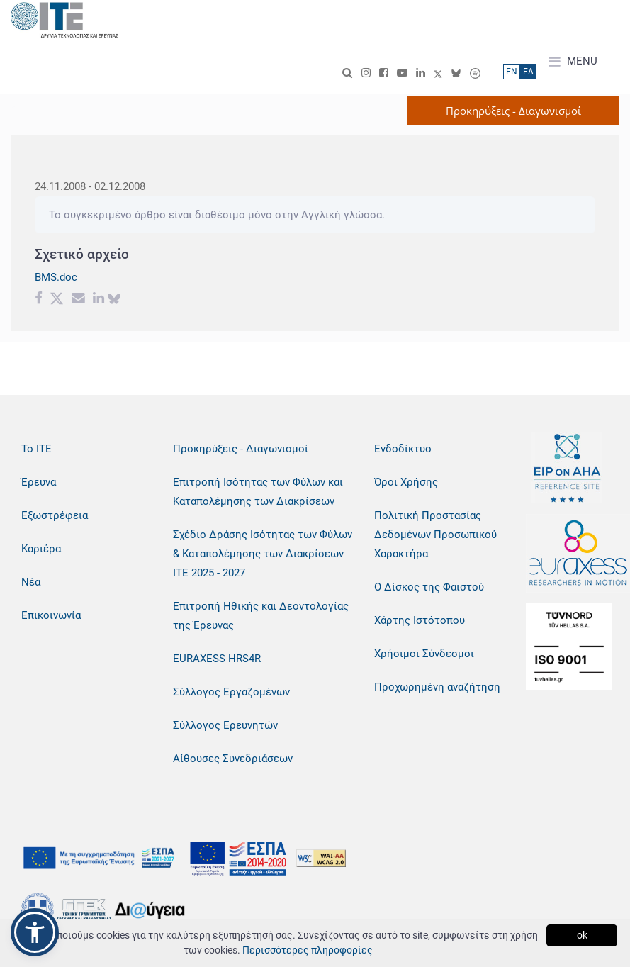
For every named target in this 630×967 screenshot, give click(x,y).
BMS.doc (56, 277)
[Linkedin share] (98, 300)
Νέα (30, 582)
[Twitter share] (56, 300)
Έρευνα (38, 482)
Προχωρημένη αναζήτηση (437, 687)
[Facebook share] (39, 300)
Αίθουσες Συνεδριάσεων (233, 758)
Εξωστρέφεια (54, 515)
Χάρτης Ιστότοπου (419, 620)
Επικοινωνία (51, 615)
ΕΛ (528, 72)
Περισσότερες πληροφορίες (307, 950)
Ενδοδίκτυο (403, 448)
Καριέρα (41, 548)
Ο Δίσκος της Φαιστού (429, 587)
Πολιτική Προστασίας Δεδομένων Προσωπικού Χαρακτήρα (435, 534)
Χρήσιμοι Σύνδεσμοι (424, 653)
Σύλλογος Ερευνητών (225, 725)
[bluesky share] (114, 300)
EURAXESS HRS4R (217, 658)
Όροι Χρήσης (406, 482)
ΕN (511, 72)
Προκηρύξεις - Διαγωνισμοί (240, 448)
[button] (34, 932)
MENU (573, 62)
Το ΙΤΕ (36, 448)
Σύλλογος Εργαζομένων (231, 692)
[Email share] (78, 300)
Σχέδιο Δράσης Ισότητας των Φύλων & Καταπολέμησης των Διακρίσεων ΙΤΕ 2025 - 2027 (262, 553)
